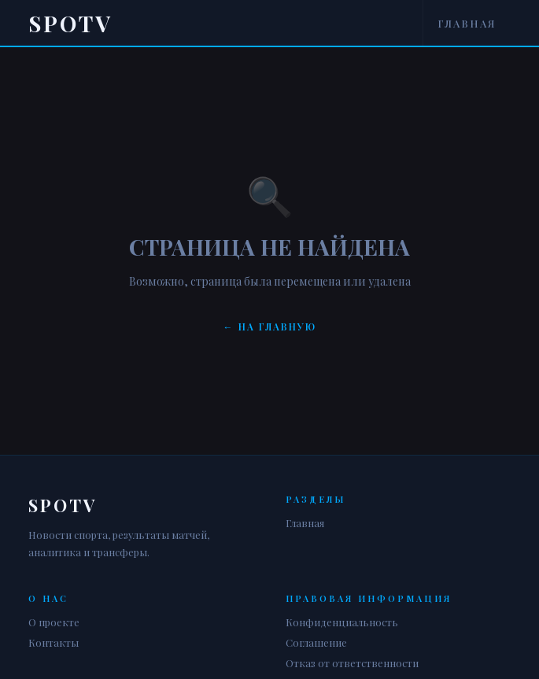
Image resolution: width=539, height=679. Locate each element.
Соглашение (316, 642)
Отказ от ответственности (352, 663)
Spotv (70, 23)
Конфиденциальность (342, 622)
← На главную (269, 326)
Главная (467, 23)
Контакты (53, 642)
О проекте (53, 622)
